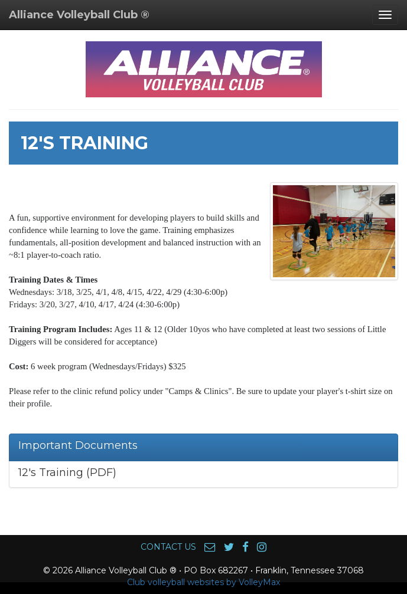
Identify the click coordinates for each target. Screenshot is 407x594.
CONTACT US (168, 547)
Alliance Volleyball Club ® (79, 14)
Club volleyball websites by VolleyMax (203, 582)
